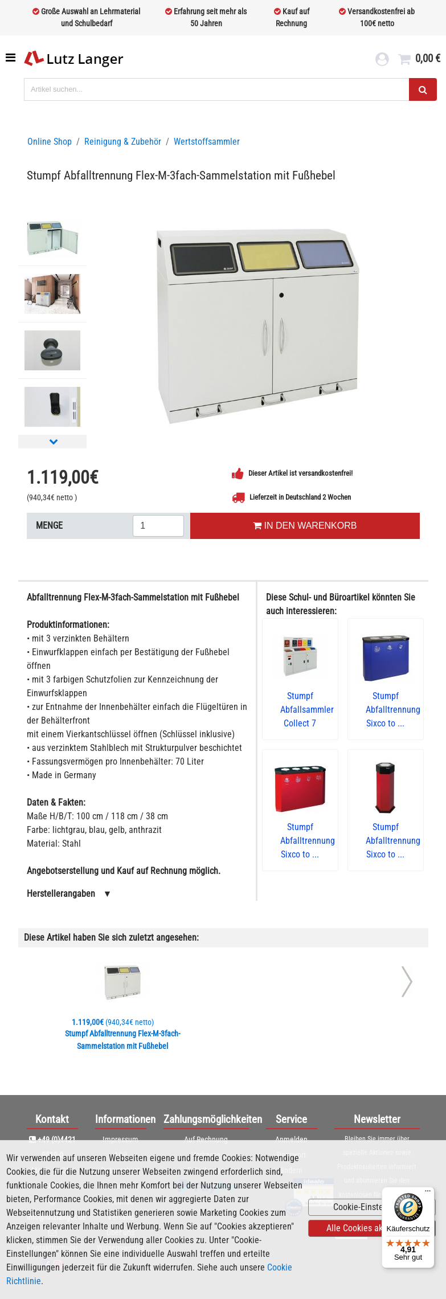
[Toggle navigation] (12, 57)
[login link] (381, 60)
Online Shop (49, 141)
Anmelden (291, 1139)
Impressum (120, 1139)
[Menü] (428, 1193)
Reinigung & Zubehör (122, 141)
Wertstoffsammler (207, 141)
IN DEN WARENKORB (305, 525)
